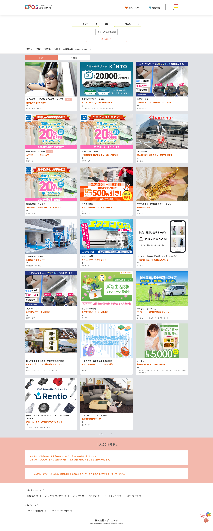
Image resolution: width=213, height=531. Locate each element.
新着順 (41, 57)
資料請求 (94, 495)
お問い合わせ (134, 495)
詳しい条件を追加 (106, 31)
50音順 (74, 57)
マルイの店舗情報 (36, 510)
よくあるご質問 (113, 495)
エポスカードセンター (54, 495)
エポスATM (77, 495)
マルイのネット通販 (61, 510)
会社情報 (32, 495)
